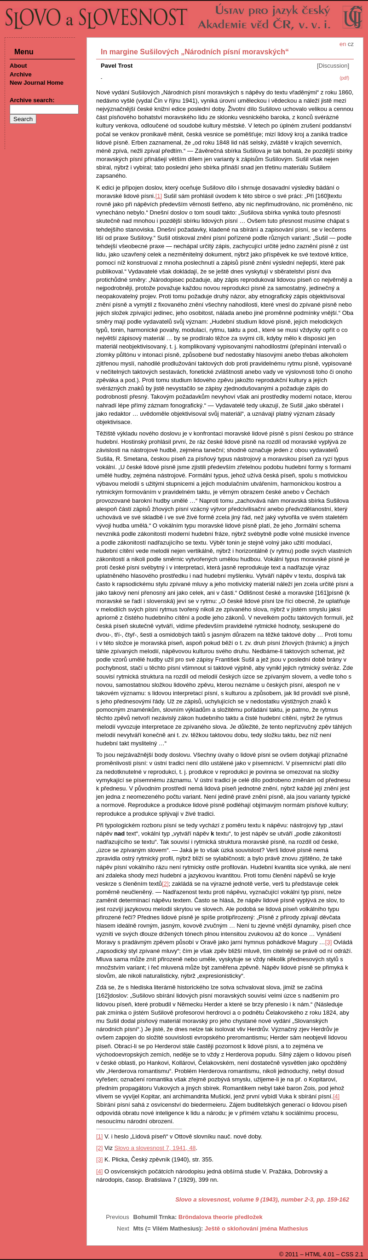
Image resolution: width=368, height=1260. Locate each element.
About (18, 65)
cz (351, 44)
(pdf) (344, 78)
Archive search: (32, 100)
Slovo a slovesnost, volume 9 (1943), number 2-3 (244, 1199)
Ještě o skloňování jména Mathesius (256, 1228)
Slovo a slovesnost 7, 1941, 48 (155, 1147)
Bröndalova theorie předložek (220, 1217)
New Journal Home (36, 82)
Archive (21, 74)
